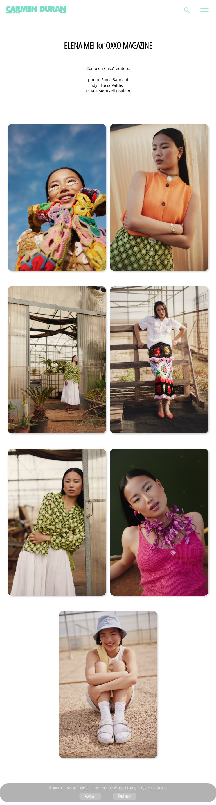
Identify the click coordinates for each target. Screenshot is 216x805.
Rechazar (124, 796)
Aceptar (90, 796)
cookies (66, 787)
